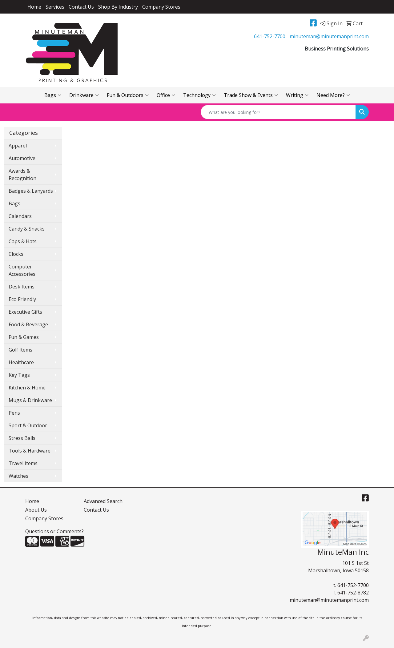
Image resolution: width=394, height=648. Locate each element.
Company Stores (161, 6)
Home (34, 6)
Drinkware (84, 95)
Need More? (333, 95)
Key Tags (19, 375)
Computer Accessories (22, 270)
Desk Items (21, 286)
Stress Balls (22, 438)
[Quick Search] (278, 112)
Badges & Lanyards (31, 190)
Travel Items (23, 463)
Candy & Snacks (27, 228)
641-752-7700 (269, 36)
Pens (14, 412)
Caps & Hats (23, 241)
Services (55, 6)
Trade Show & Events (251, 95)
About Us (36, 509)
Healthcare (21, 362)
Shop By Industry (118, 6)
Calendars (20, 216)
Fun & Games (24, 337)
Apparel (18, 145)
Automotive (22, 158)
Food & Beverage (28, 324)
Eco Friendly (22, 299)
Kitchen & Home (27, 387)
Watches (18, 476)
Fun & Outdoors (128, 95)
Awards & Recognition (22, 174)
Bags (52, 95)
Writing (297, 95)
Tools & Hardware (29, 450)
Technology (199, 95)
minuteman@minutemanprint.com (329, 36)
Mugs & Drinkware (30, 400)
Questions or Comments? (54, 531)
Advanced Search (103, 501)
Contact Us (81, 6)
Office (166, 95)
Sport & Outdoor (28, 425)
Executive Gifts (25, 311)
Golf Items (20, 349)
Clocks (16, 254)
